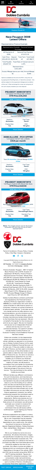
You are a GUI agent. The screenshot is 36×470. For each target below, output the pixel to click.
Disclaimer (27, 253)
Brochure (18, 467)
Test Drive (6, 467)
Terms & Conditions (9, 251)
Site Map (13, 253)
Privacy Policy (22, 251)
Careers (20, 253)
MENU (2, 2)
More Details (18, 129)
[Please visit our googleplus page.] (22, 256)
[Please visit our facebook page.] (18, 256)
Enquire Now (30, 467)
